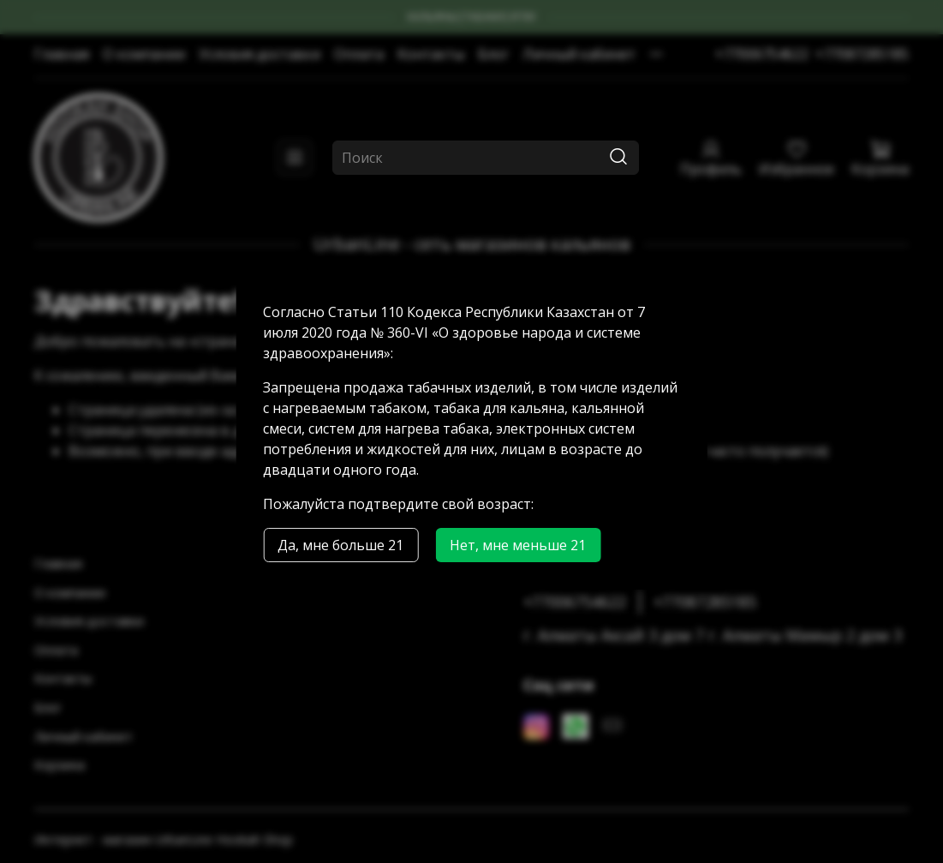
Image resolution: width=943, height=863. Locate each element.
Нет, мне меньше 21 (518, 545)
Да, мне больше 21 (340, 545)
